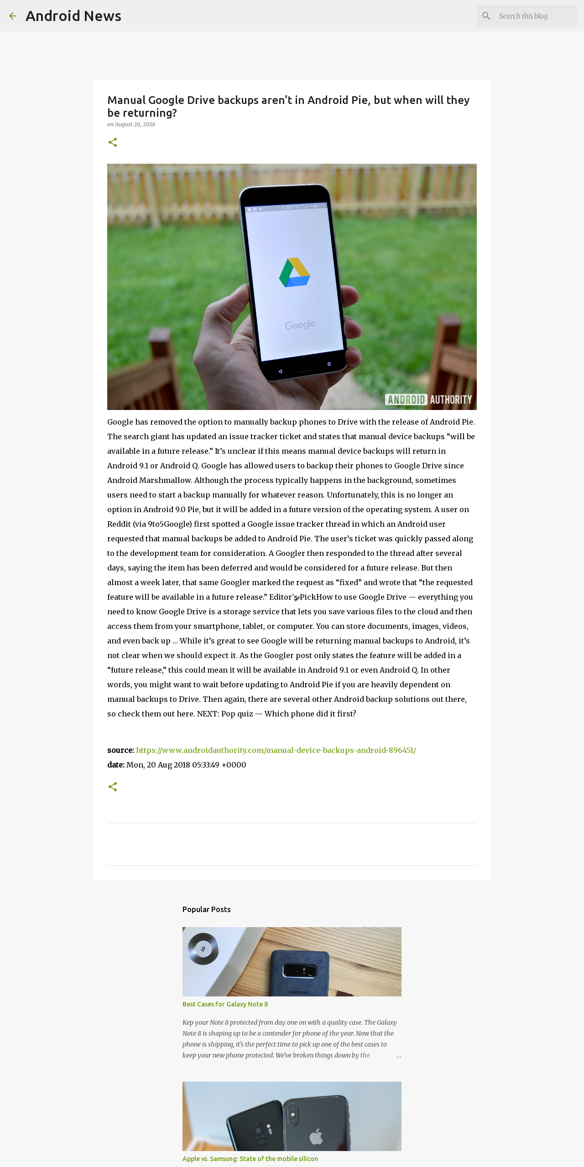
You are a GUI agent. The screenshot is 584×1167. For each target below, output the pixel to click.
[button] (112, 143)
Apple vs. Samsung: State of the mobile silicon (250, 1158)
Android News (73, 15)
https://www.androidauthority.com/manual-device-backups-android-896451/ (276, 750)
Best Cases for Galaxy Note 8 (225, 1004)
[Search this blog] (529, 16)
